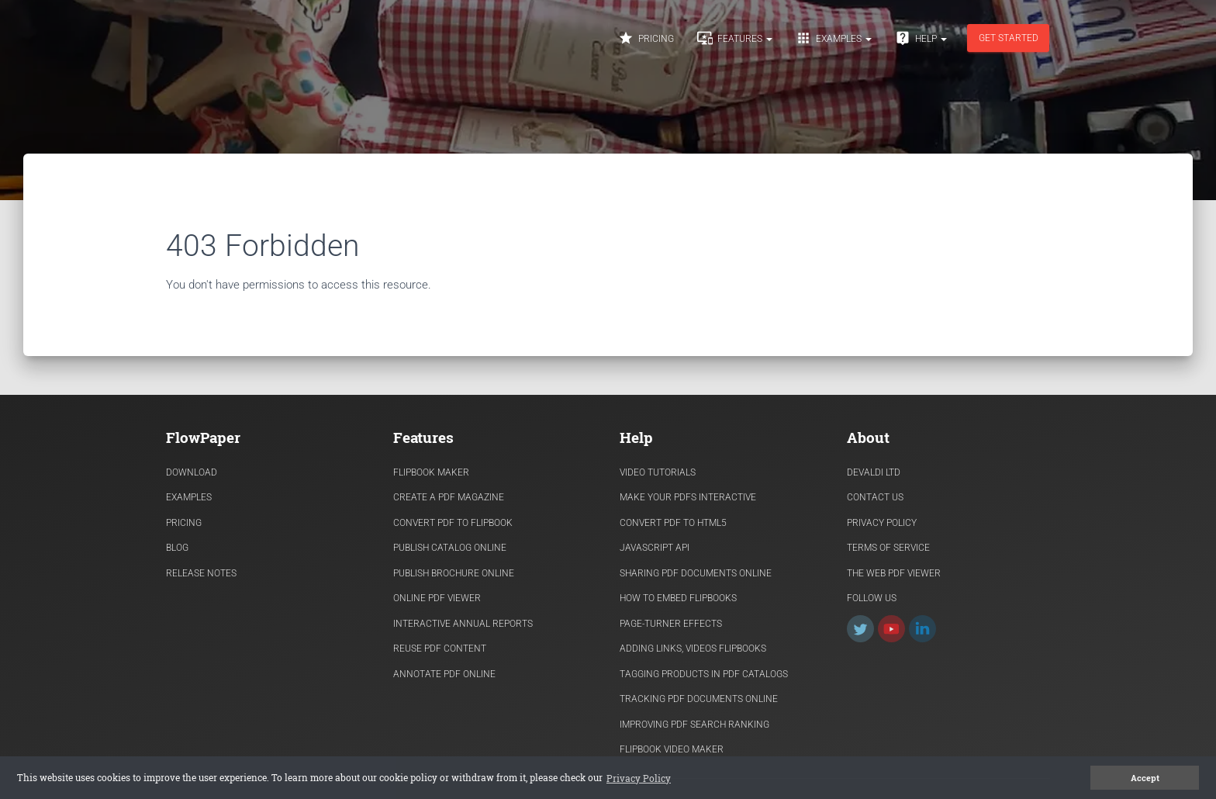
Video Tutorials (658, 472)
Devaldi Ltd (873, 472)
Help (921, 38)
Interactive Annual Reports (463, 623)
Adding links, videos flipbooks (693, 648)
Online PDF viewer (437, 598)
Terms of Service (888, 547)
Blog (177, 547)
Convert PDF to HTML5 (673, 522)
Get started (1008, 38)
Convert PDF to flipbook (453, 522)
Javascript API (654, 547)
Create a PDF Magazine (448, 497)
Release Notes (201, 573)
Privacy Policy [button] (638, 778)
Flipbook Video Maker (672, 749)
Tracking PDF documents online (699, 699)
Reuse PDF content (439, 648)
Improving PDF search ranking (694, 724)
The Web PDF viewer (894, 573)
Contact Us (875, 497)
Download (191, 472)
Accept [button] (1145, 778)
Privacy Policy (882, 522)
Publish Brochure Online (453, 573)
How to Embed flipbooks (678, 598)
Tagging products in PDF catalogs (704, 674)
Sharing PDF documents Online (696, 573)
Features (734, 38)
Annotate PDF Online (444, 674)
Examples (834, 38)
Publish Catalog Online (449, 547)
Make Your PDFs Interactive (688, 497)
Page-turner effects (671, 623)
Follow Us (871, 598)
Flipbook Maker (431, 472)
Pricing (646, 38)
